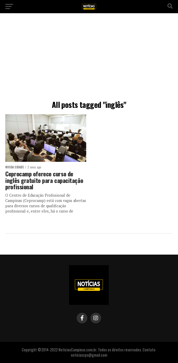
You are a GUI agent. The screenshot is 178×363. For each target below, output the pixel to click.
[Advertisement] (89, 58)
